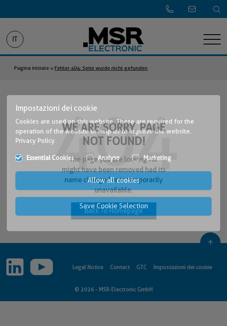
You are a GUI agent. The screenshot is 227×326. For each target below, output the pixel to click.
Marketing (157, 157)
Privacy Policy (35, 141)
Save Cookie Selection (113, 206)
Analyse (108, 157)
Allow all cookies (113, 180)
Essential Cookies (50, 157)
